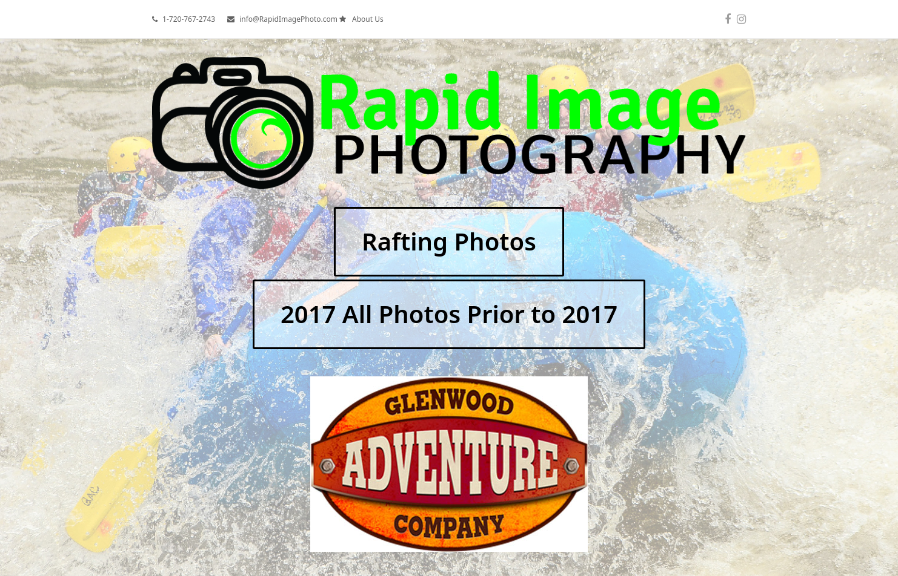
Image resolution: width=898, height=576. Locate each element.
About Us (368, 19)
